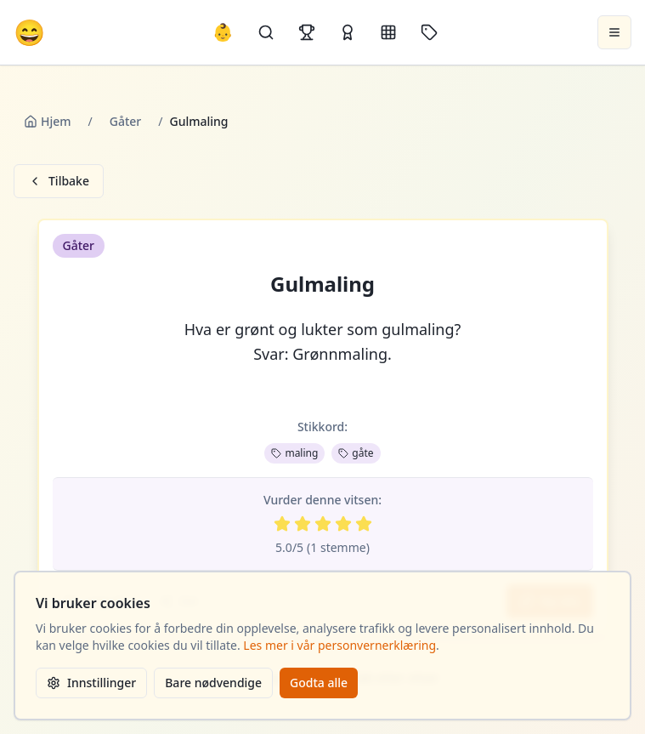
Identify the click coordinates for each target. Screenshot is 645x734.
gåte (355, 453)
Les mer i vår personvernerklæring (339, 645)
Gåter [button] (79, 245)
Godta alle (319, 682)
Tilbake (58, 181)
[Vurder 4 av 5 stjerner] (343, 524)
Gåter (126, 121)
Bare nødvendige (213, 682)
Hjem (47, 121)
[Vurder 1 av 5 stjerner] (282, 524)
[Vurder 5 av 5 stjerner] (364, 524)
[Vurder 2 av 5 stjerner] (302, 524)
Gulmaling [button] (322, 284)
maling (294, 453)
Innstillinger (91, 682)
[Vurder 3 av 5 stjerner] (323, 524)
